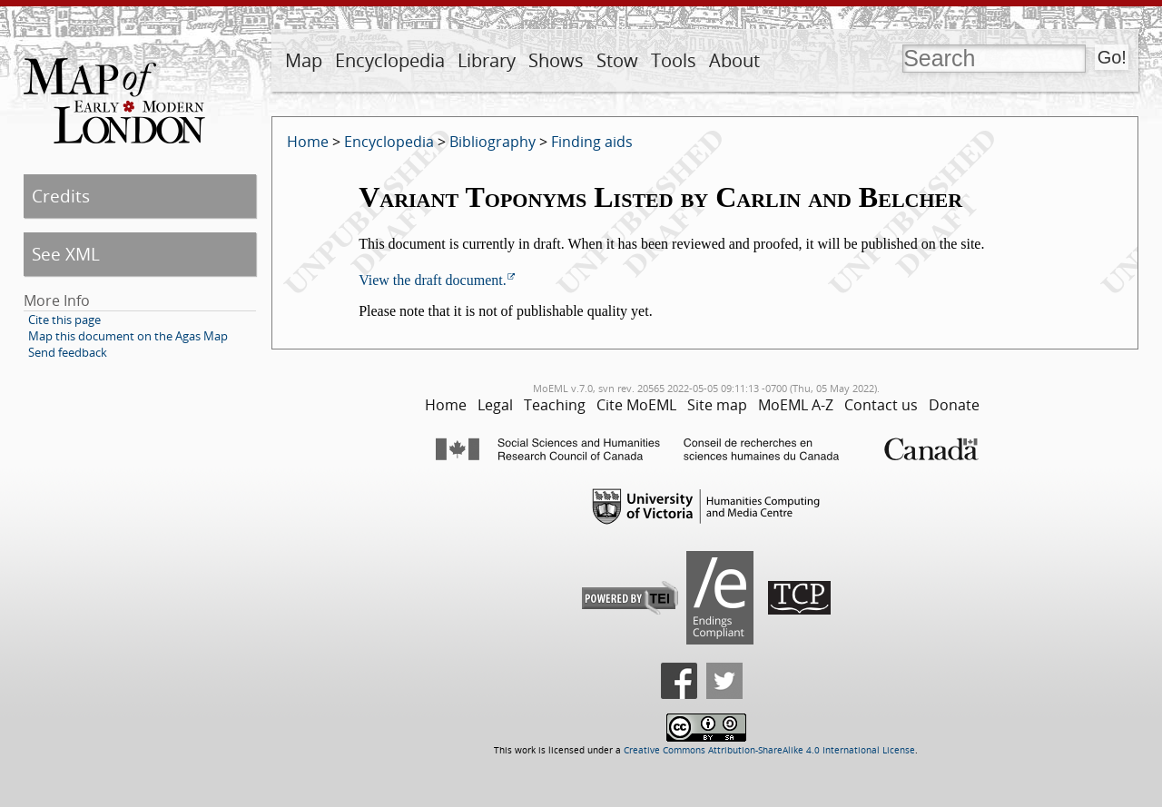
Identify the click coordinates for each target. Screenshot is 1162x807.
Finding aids (592, 142)
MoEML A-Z (795, 405)
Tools (673, 60)
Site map (717, 405)
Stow (617, 60)
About (734, 60)
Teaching (555, 405)
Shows (556, 60)
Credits (61, 195)
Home (308, 142)
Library (487, 60)
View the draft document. (433, 280)
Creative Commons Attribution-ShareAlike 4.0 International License (769, 750)
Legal (495, 405)
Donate (954, 405)
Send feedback (67, 352)
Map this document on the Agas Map (128, 336)
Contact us (881, 405)
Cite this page (64, 319)
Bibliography (492, 142)
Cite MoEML (636, 405)
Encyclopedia (390, 60)
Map (303, 60)
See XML (66, 253)
